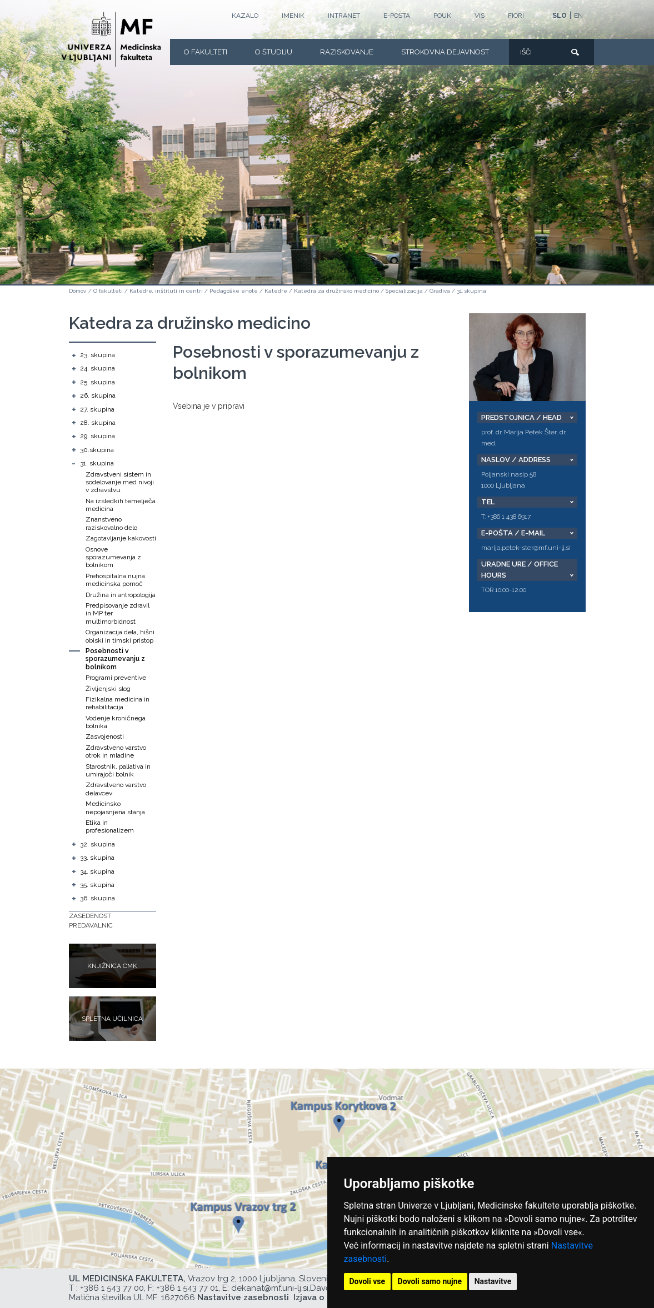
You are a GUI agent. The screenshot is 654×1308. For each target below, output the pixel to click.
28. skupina (98, 423)
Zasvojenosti (105, 736)
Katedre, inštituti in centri (166, 291)
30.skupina (97, 450)
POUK (442, 15)
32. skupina (97, 844)
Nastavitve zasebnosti (243, 1297)
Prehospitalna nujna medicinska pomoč (115, 580)
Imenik (293, 15)
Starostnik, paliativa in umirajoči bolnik (118, 770)
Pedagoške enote (233, 291)
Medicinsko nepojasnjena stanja (115, 807)
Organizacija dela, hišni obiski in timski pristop (120, 636)
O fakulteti (205, 52)
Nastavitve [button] (493, 1281)
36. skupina (97, 898)
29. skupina (97, 436)
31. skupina (471, 291)
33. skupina (97, 857)
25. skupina (97, 382)
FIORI (516, 15)
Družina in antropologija (121, 595)
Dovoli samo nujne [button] (430, 1281)
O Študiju (273, 52)
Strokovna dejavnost (445, 52)
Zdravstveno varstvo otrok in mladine (116, 751)
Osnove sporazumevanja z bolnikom (113, 557)
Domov (77, 291)
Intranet (344, 15)
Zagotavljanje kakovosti (121, 538)
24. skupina (97, 368)
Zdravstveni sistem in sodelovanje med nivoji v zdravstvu (120, 482)
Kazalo (245, 15)
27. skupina (97, 409)
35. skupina (97, 885)
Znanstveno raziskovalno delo (111, 523)
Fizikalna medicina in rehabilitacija (117, 703)
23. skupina (97, 355)
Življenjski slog (108, 689)
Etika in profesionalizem (110, 826)
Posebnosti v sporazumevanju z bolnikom (115, 659)
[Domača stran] (111, 39)
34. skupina (97, 871)
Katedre (275, 291)
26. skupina (98, 395)
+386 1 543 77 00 (112, 1288)
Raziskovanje (346, 52)
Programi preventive (116, 677)
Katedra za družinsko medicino (336, 291)
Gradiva (440, 291)
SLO (559, 15)
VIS (480, 15)
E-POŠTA (396, 15)
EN (578, 15)
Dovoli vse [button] (368, 1281)
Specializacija (404, 291)
